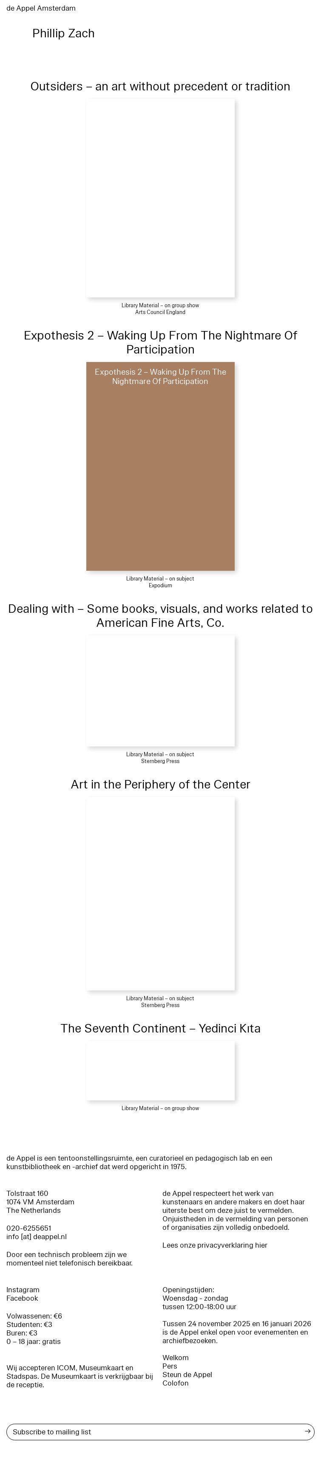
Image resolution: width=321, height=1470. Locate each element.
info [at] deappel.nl (36, 1237)
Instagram (23, 1290)
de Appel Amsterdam (41, 8)
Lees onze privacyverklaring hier (214, 1245)
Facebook (22, 1298)
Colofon (175, 1383)
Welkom (175, 1358)
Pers (169, 1366)
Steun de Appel (187, 1375)
